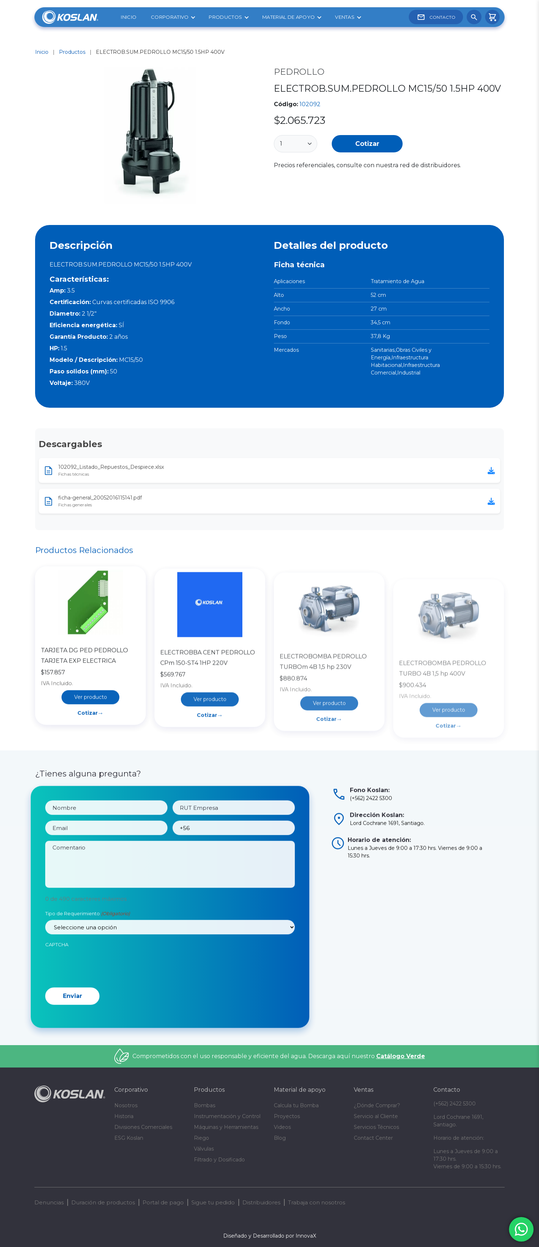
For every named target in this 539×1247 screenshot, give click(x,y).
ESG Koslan (128, 1138)
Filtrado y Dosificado (219, 1159)
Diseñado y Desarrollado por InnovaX (269, 1236)
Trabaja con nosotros (316, 1202)
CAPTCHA (56, 972)
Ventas (345, 17)
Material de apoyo (288, 17)
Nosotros (125, 1105)
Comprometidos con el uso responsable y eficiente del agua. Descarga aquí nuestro (278, 1056)
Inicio (128, 17)
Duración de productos (103, 1202)
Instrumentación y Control (227, 1116)
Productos (225, 17)
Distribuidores (261, 1202)
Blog (280, 1138)
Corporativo (169, 17)
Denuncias (49, 1202)
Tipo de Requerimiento (87, 941)
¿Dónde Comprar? (377, 1105)
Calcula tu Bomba (296, 1105)
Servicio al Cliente (376, 1116)
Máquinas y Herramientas (226, 1127)
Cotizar (367, 143)
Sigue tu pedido (213, 1202)
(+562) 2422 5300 (454, 1103)
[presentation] (100, 993)
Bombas (204, 1105)
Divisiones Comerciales (143, 1127)
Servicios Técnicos (376, 1127)
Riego (201, 1138)
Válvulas (204, 1149)
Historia (123, 1116)
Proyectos (287, 1116)
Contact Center (373, 1138)
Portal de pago (163, 1202)
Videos (282, 1127)
